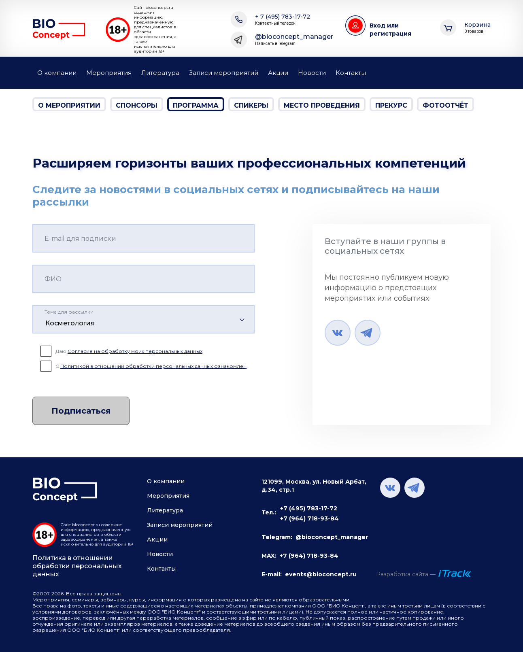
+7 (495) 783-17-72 (308, 508)
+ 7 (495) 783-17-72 (282, 19)
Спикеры (251, 105)
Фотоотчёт (445, 105)
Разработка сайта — (406, 574)
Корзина (477, 27)
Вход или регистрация (390, 29)
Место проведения (322, 105)
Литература (160, 72)
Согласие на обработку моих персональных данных (135, 351)
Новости (312, 72)
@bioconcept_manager (294, 40)
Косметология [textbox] (70, 323)
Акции (278, 72)
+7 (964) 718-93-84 (309, 518)
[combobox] (143, 319)
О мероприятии (69, 105)
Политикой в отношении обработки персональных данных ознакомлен (153, 366)
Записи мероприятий (223, 72)
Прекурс (391, 105)
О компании (57, 72)
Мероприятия (109, 72)
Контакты (351, 72)
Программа (196, 105)
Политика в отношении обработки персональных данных (77, 566)
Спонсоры (136, 105)
